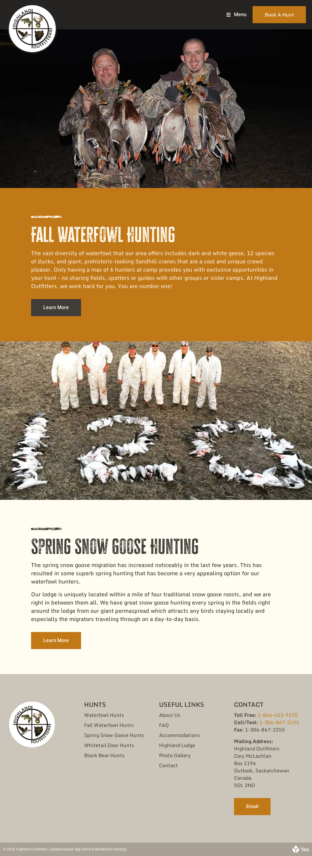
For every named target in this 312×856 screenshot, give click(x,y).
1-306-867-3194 (279, 722)
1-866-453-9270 (278, 715)
